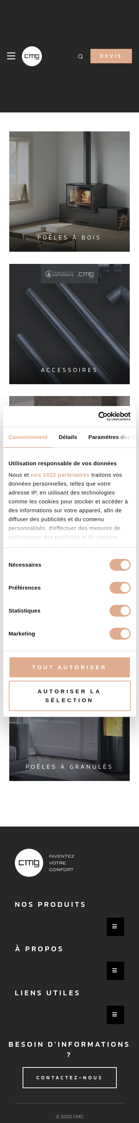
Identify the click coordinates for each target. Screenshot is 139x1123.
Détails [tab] (68, 437)
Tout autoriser (69, 667)
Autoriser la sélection (69, 695)
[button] (81, 56)
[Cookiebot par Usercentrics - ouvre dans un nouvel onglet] (98, 416)
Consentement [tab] (28, 437)
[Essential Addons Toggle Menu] (115, 927)
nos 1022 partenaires (60, 475)
